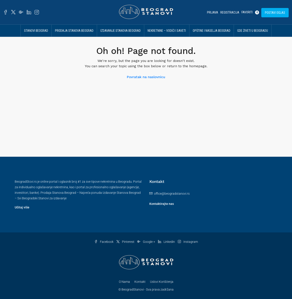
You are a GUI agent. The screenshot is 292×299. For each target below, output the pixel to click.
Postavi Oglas (275, 12)
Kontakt (140, 281)
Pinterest (125, 242)
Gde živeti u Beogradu (252, 30)
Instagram (188, 242)
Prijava (212, 12)
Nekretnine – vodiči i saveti (167, 30)
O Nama (124, 281)
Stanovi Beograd (36, 30)
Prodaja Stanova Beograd (74, 30)
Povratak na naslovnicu (146, 77)
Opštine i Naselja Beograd (211, 30)
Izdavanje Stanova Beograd (120, 30)
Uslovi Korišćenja (161, 281)
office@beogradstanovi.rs (172, 193)
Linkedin (167, 242)
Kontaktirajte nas (161, 204)
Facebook (104, 242)
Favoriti (250, 12)
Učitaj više (22, 207)
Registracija (229, 12)
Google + (146, 242)
